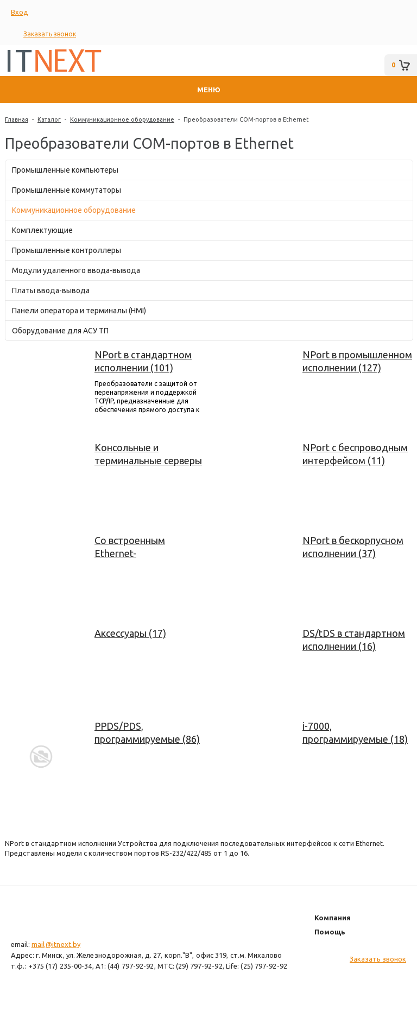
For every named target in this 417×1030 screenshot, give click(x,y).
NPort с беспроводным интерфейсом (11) (355, 454)
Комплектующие (42, 230)
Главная (16, 119)
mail (38, 944)
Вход (19, 12)
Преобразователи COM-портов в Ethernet (246, 119)
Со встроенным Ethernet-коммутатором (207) (141, 547)
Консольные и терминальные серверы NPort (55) (148, 454)
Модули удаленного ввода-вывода (76, 270)
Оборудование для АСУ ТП (60, 330)
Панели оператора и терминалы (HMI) (79, 310)
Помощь (329, 932)
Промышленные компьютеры (65, 170)
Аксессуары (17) (130, 633)
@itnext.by (63, 944)
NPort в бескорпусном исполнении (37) (352, 547)
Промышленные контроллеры (66, 250)
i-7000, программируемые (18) (355, 732)
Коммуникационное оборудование (122, 119)
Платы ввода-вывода (51, 290)
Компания (332, 917)
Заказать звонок (49, 33)
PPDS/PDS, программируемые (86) (147, 732)
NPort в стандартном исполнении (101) (143, 361)
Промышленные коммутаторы (66, 190)
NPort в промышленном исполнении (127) (357, 361)
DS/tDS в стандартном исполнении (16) (353, 640)
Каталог (49, 119)
